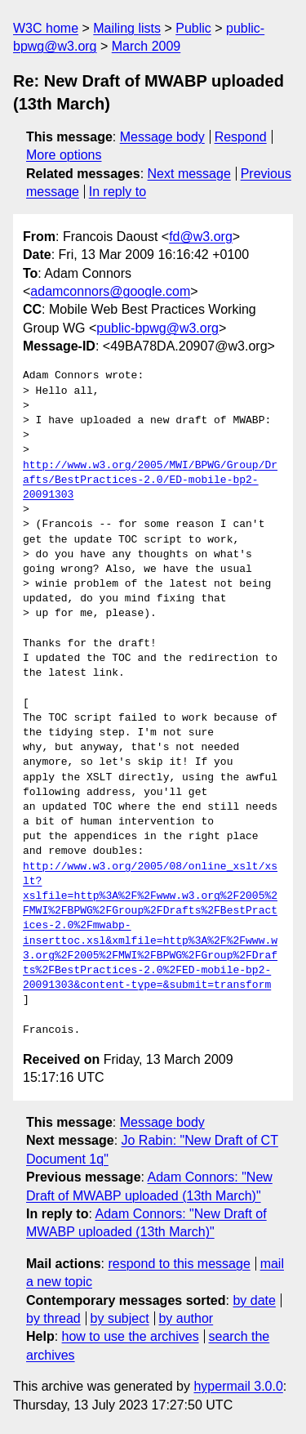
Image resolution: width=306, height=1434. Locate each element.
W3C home (45, 28)
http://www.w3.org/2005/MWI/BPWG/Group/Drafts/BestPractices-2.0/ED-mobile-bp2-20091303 (150, 480)
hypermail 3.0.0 (237, 1386)
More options (64, 155)
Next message (189, 174)
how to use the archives (130, 1336)
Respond (241, 137)
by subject (120, 1318)
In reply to (117, 192)
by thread (53, 1318)
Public (193, 28)
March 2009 (146, 46)
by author (185, 1318)
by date (254, 1300)
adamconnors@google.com (110, 291)
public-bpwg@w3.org (157, 328)
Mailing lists (127, 28)
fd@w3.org (201, 236)
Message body (162, 137)
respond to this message (179, 1264)
